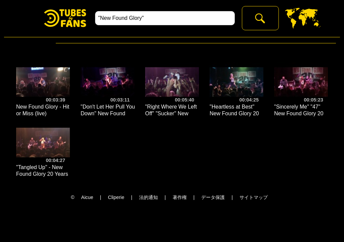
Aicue (87, 197)
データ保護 (213, 197)
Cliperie (116, 197)
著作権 (180, 197)
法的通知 (148, 197)
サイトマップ (254, 197)
